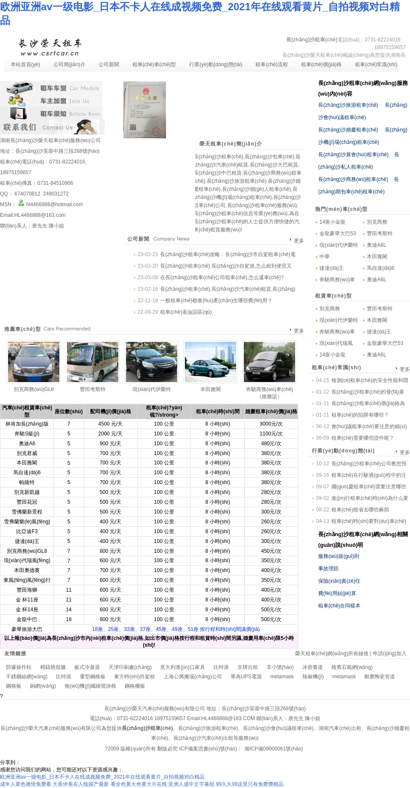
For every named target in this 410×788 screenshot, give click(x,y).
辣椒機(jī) (313, 677)
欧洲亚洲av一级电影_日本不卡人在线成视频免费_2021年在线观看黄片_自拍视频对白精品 (102, 777)
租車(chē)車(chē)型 (154, 64)
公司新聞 (109, 64)
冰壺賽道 (312, 667)
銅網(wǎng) (43, 686)
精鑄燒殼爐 (53, 667)
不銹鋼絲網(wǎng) (26, 677)
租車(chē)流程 (271, 64)
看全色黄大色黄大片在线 (139, 784)
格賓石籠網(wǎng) (352, 667)
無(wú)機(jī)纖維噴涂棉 (90, 686)
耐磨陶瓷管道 (379, 677)
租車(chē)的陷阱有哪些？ (360, 415)
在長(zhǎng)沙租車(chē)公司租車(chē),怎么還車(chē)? (222, 277)
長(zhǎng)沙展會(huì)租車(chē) (353, 155)
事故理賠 (328, 569)
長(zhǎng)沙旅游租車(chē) (348, 105)
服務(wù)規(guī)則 (338, 556)
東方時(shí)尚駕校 (134, 677)
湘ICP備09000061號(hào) (273, 749)
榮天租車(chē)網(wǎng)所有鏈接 (332, 654)
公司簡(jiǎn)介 (69, 64)
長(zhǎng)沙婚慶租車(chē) (348, 130)
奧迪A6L (376, 245)
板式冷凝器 (87, 667)
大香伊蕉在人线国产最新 (81, 784)
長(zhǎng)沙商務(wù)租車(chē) (353, 179)
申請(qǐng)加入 (390, 654)
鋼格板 (13, 686)
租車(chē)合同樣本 (339, 606)
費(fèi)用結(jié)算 (337, 593)
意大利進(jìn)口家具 (182, 667)
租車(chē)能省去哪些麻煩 (360, 510)
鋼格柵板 (135, 686)
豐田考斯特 (379, 233)
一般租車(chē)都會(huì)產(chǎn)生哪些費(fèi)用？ (216, 301)
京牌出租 (247, 667)
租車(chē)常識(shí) (376, 64)
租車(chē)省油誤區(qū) (186, 312)
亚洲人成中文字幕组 (191, 784)
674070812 (27, 194)
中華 (324, 257)
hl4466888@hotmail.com (50, 204)
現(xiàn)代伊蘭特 (338, 245)
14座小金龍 (332, 222)
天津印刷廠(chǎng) (130, 667)
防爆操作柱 (19, 667)
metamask (282, 677)
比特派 (221, 667)
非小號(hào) (280, 667)
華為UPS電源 (246, 677)
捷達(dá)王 (331, 268)
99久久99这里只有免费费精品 (250, 784)
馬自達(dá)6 (380, 268)
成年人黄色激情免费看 (25, 784)
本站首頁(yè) (25, 64)
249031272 (54, 194)
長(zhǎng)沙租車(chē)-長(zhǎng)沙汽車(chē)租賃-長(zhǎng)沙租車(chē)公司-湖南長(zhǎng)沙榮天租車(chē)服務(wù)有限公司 (49, 46)
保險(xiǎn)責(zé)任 (339, 581)
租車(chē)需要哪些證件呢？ (362, 438)
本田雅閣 (377, 257)
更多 (299, 241)
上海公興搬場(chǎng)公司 (193, 677)
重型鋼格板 (92, 677)
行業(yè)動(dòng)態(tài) (215, 64)
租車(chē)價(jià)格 (321, 64)
